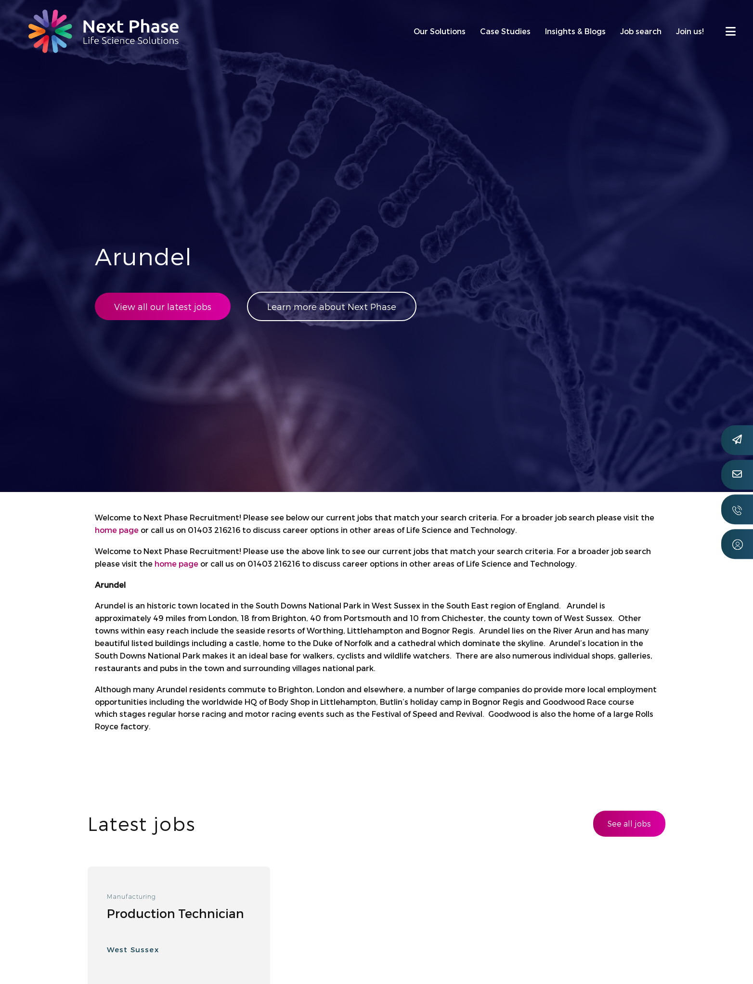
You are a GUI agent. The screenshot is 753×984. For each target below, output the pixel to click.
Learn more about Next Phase (331, 306)
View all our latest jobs (162, 306)
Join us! (690, 31)
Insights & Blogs (575, 31)
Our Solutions (440, 31)
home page (117, 529)
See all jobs (629, 823)
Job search (641, 31)
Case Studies (505, 31)
